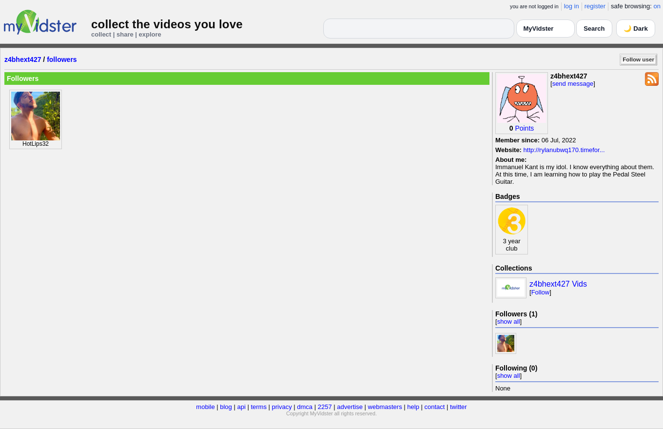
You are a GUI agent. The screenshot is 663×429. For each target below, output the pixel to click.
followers (62, 59)
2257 (325, 406)
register (595, 6)
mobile (205, 406)
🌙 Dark (636, 28)
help (413, 406)
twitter (458, 406)
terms (259, 406)
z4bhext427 (22, 59)
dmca (304, 406)
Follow (540, 292)
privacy (282, 406)
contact (434, 406)
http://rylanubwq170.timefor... (564, 150)
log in (571, 6)
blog (226, 406)
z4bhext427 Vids (558, 284)
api (241, 406)
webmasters (385, 406)
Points (524, 128)
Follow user (638, 59)
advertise (350, 406)
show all (508, 321)
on (657, 6)
